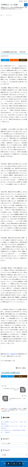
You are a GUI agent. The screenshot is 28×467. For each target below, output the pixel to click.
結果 (20, 66)
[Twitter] (5, 60)
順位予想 (6, 354)
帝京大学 (10, 15)
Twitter (20, 409)
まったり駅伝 (9, 408)
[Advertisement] (14, 32)
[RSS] (14, 60)
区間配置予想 (13, 354)
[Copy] (23, 60)
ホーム (3, 15)
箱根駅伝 (24, 367)
